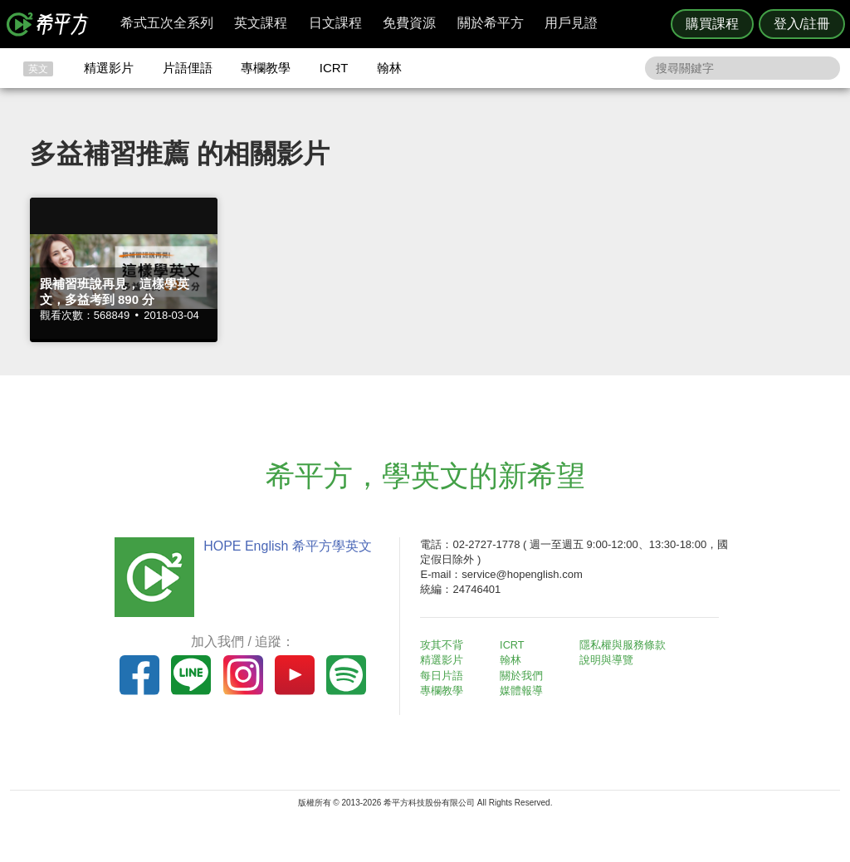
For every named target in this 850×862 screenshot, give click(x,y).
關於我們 (524, 675)
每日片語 (445, 675)
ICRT (334, 68)
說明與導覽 (609, 660)
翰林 (389, 68)
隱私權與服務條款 (625, 645)
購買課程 (712, 24)
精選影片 (109, 68)
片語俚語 (187, 68)
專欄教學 (266, 68)
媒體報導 (524, 690)
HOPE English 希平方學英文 (284, 546)
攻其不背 (445, 645)
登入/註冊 (802, 24)
